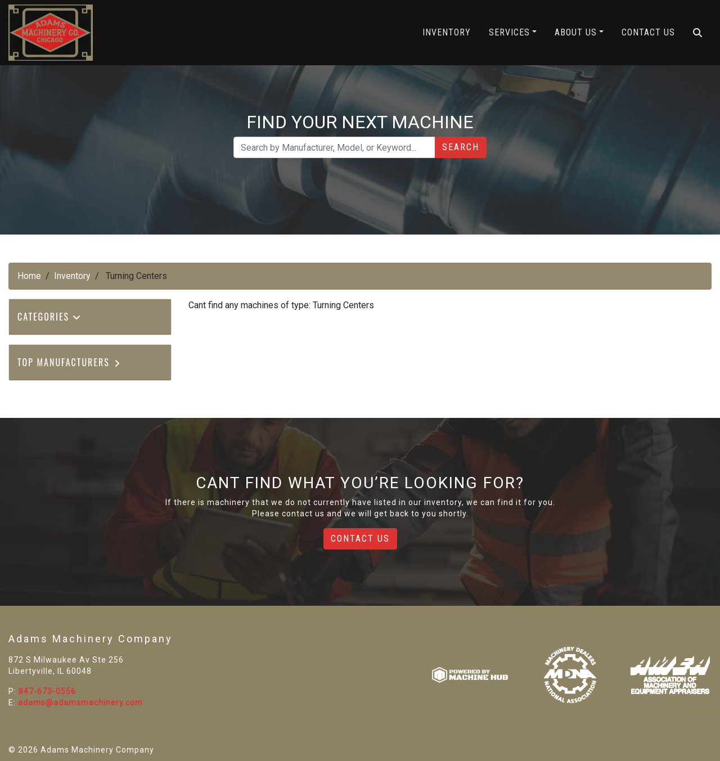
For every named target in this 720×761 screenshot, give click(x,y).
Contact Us (648, 32)
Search (460, 147)
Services (509, 32)
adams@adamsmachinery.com (80, 702)
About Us (576, 32)
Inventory (446, 32)
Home (29, 276)
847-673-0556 (47, 691)
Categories (49, 316)
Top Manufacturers (69, 362)
